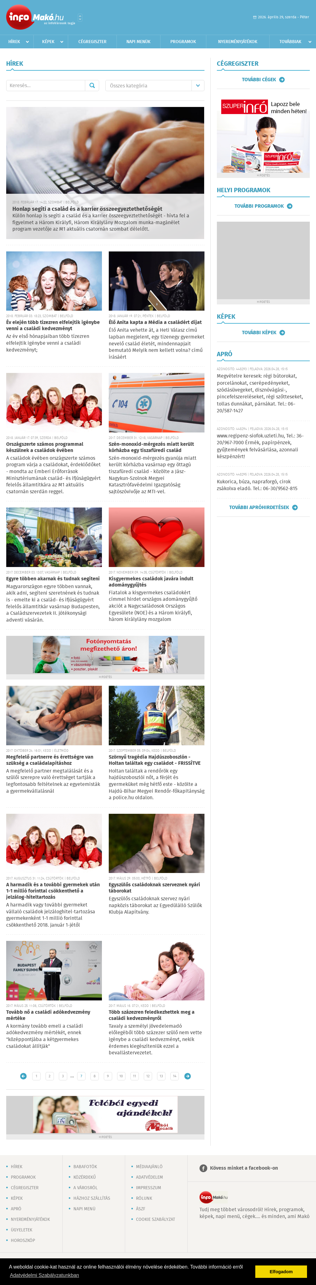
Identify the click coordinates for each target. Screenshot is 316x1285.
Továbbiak (290, 41)
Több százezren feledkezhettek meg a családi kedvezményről (152, 1015)
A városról (85, 1188)
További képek (259, 332)
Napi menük (138, 41)
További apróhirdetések (259, 507)
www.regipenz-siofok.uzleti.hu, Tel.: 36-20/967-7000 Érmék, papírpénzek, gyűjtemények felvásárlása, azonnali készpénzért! (260, 446)
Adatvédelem (149, 1177)
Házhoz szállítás (91, 1198)
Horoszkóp (23, 1240)
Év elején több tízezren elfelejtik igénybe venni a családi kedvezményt (53, 326)
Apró (16, 1209)
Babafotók (85, 1166)
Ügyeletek (21, 1230)
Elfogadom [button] (281, 1271)
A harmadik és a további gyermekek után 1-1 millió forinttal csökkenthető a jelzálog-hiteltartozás (53, 891)
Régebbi (187, 1076)
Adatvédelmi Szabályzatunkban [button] (44, 1275)
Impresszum (148, 1188)
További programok (259, 206)
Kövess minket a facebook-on (244, 1168)
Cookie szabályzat (155, 1219)
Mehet (92, 85)
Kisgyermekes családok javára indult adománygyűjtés (151, 582)
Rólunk (144, 1198)
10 (121, 1076)
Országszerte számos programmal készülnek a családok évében (44, 447)
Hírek (14, 41)
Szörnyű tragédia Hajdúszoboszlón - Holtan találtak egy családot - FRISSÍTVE (154, 760)
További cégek (259, 79)
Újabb (23, 1076)
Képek (48, 41)
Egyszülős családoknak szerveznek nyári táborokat (154, 888)
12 (148, 1076)
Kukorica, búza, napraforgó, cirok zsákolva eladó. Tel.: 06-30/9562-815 (257, 485)
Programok (183, 41)
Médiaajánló (149, 1166)
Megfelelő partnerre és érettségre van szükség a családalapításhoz (49, 760)
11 (134, 1076)
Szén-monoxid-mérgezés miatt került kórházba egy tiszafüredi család (151, 447)
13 (161, 1076)
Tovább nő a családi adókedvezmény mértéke (48, 1015)
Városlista (80, 18)
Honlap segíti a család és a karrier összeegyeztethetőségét (87, 209)
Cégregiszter (92, 41)
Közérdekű (84, 1177)
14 (174, 1076)
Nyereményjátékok (237, 41)
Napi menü (84, 1209)
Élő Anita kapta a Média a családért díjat (155, 322)
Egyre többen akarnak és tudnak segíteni (53, 579)
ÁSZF (140, 1209)
